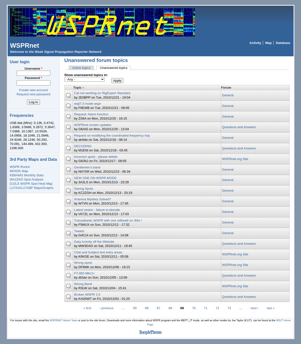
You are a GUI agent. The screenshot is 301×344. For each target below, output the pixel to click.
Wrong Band (83, 284)
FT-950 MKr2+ (84, 273)
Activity (255, 43)
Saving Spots (83, 188)
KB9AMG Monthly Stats (27, 175)
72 (217, 308)
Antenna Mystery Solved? (92, 199)
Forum (226, 87)
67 (158, 308)
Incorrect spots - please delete (95, 157)
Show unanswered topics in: (86, 75)
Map (268, 43)
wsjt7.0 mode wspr (87, 103)
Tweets (79, 231)
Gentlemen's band (87, 167)
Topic (79, 87)
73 (229, 308)
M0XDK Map (19, 171)
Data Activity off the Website (94, 241)
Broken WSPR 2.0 (87, 294)
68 (170, 308)
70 (194, 308)
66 (147, 308)
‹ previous (106, 308)
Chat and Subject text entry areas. (98, 252)
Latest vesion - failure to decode (97, 210)
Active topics (81, 68)
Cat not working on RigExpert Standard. (102, 93)
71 (205, 308)
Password (33, 78)
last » (271, 308)
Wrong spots (83, 262)
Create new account (33, 90)
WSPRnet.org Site (235, 159)
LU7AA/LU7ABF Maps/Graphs (32, 188)
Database (283, 43)
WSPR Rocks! (20, 167)
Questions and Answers (239, 127)
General (228, 95)
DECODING (83, 146)
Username (33, 68)
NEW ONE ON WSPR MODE (95, 178)
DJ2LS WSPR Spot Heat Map (31, 183)
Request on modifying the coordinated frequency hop (112, 135)
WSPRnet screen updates (92, 125)
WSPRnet (24, 45)
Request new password (33, 94)
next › (255, 308)
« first (87, 308)
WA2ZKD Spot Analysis (26, 179)
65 (135, 308)
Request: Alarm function (91, 114)
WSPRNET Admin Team (63, 320)
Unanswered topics (115, 68)
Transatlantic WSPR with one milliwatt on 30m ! (108, 220)
